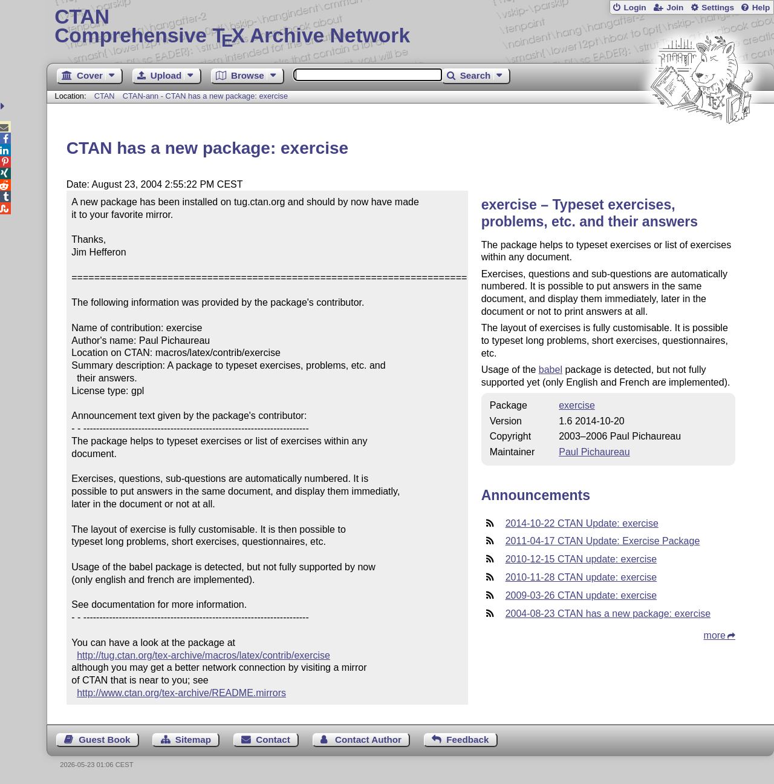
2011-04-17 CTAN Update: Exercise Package (603, 541)
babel (550, 369)
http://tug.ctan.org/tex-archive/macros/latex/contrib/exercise (203, 655)
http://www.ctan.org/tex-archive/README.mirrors (181, 693)
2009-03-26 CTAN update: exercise (581, 595)
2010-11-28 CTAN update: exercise (581, 577)
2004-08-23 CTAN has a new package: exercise (608, 613)
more (715, 635)
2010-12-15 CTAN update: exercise (581, 559)
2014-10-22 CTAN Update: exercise (582, 523)
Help (761, 7)
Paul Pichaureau (594, 452)
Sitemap (193, 739)
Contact (273, 739)
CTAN (104, 95)
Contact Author (368, 739)
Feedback (467, 739)
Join (674, 7)
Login (634, 7)
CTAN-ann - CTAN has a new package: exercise (205, 95)
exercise (577, 405)
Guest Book (104, 739)
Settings (717, 7)
